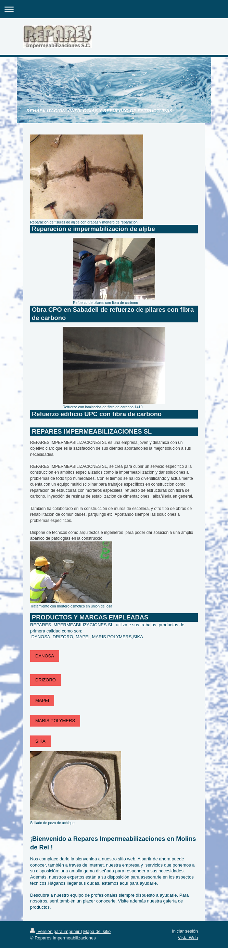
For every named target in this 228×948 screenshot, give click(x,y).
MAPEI (42, 700)
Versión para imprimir (55, 931)
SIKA (40, 741)
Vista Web (188, 937)
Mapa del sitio (97, 931)
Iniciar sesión (185, 931)
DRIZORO (45, 679)
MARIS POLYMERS (55, 720)
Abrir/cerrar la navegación (114, 9)
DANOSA (44, 655)
